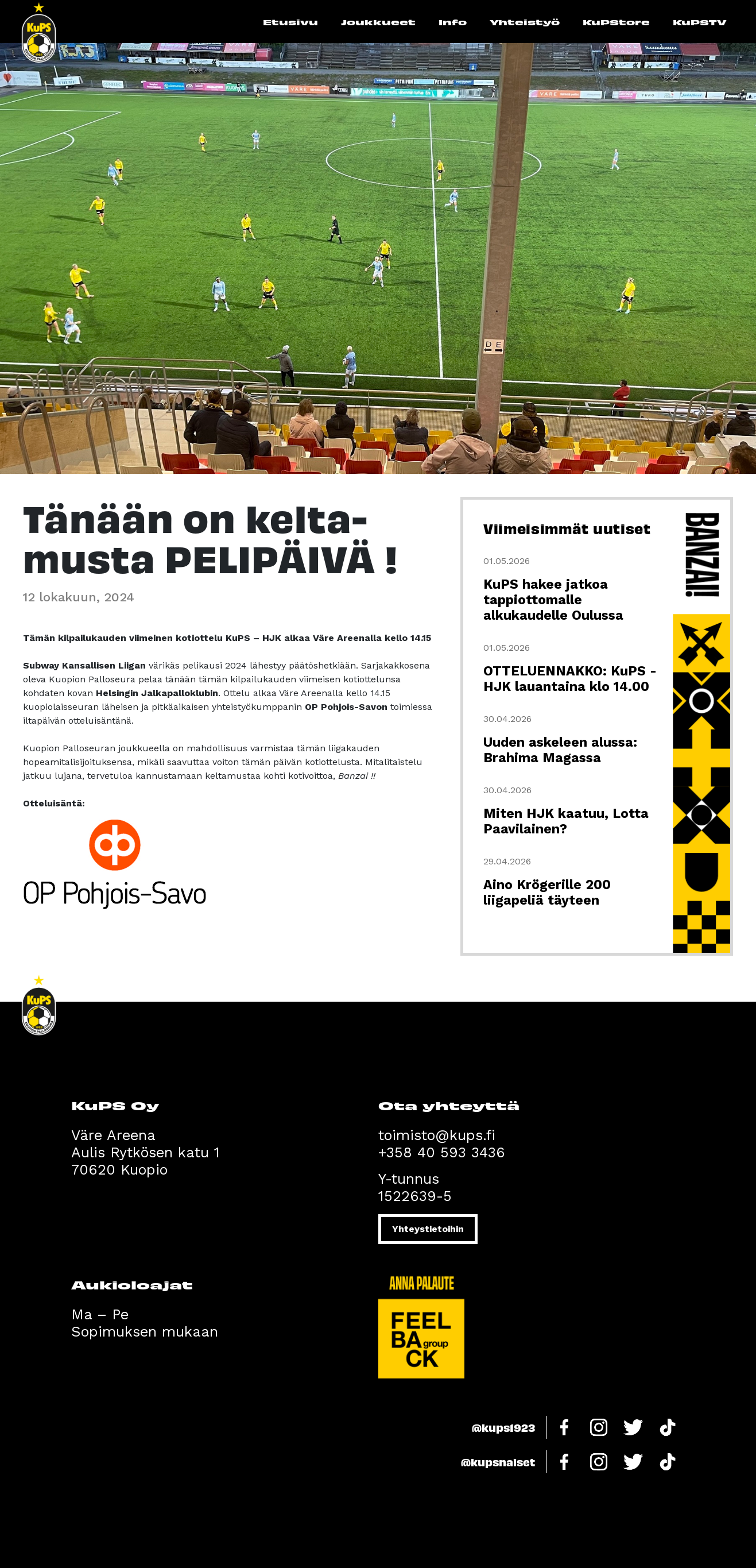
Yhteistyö (525, 22)
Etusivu (290, 22)
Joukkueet (378, 22)
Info (453, 22)
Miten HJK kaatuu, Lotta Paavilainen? (566, 821)
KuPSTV (700, 22)
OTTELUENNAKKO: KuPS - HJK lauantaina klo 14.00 (570, 678)
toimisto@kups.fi (436, 1135)
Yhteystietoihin (428, 1228)
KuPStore (616, 22)
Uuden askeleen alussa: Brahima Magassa (560, 750)
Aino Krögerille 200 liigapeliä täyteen (547, 892)
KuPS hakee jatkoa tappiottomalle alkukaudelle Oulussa (553, 600)
